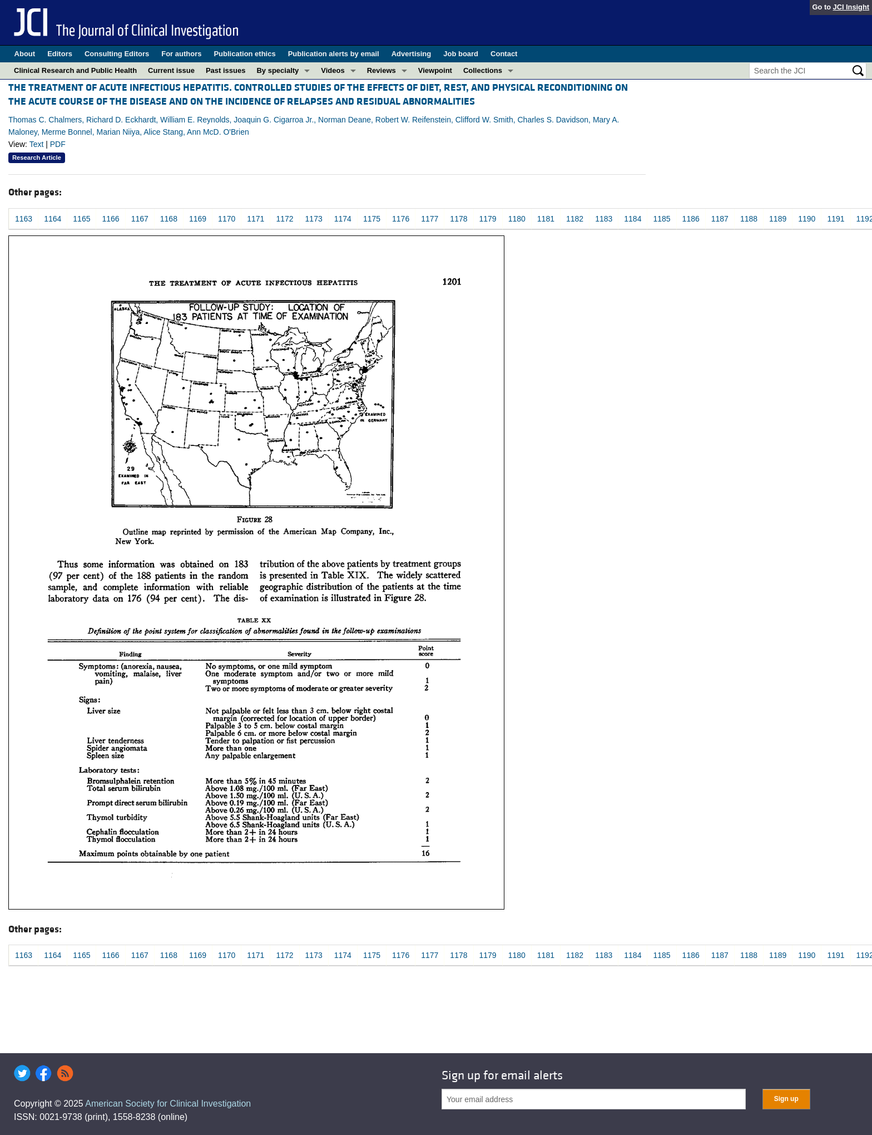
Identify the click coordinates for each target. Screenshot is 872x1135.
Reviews (381, 70)
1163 (23, 218)
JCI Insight (851, 7)
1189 (777, 218)
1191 (835, 218)
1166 (110, 218)
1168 (168, 218)
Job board (460, 54)
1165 (81, 218)
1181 (545, 218)
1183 (603, 218)
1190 (806, 218)
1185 (661, 218)
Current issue (171, 70)
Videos (332, 70)
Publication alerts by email (333, 54)
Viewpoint (435, 70)
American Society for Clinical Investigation (168, 1103)
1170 (226, 218)
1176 (400, 218)
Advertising (412, 54)
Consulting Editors (117, 54)
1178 (458, 218)
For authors (181, 54)
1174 (342, 218)
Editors (59, 54)
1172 (284, 218)
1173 (314, 218)
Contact (503, 54)
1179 (488, 218)
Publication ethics (244, 54)
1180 (517, 218)
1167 (139, 218)
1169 (197, 218)
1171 (255, 218)
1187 (720, 218)
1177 (429, 218)
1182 (574, 218)
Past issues (226, 70)
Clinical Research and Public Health (75, 70)
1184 (632, 218)
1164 (52, 218)
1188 (748, 218)
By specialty (277, 70)
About (25, 54)
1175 (371, 218)
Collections (482, 70)
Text (36, 144)
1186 (691, 218)
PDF (58, 144)
